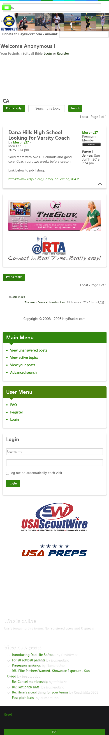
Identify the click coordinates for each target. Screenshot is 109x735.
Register (63, 53)
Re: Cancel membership (30, 681)
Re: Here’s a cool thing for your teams (40, 692)
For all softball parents (28, 660)
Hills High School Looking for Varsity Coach (39, 135)
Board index (18, 296)
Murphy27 (21, 142)
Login (48, 53)
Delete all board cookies (51, 302)
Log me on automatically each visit (36, 473)
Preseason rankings (26, 665)
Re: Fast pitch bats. (26, 687)
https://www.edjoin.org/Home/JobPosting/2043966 (46, 179)
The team (30, 302)
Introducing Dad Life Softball (33, 655)
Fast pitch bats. (23, 698)
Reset (8, 714)
